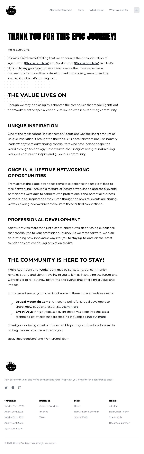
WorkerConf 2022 (14, 406)
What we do (97, 10)
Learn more (70, 306)
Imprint (43, 411)
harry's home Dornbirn (87, 411)
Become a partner (119, 423)
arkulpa (113, 406)
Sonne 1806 (80, 417)
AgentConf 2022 (13, 411)
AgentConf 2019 (13, 428)
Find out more (95, 316)
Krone (77, 406)
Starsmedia (115, 417)
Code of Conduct (49, 406)
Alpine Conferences (61, 10)
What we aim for (118, 10)
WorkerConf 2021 (14, 417)
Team (81, 10)
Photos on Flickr (36, 63)
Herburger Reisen (119, 411)
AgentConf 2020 (13, 423)
